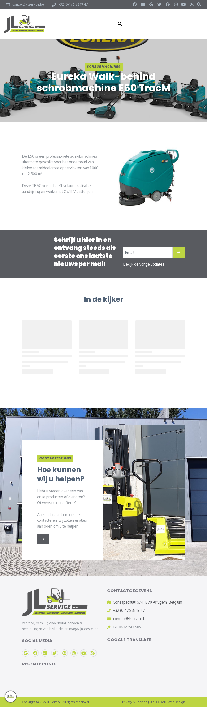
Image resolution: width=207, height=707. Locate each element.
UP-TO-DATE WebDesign (167, 702)
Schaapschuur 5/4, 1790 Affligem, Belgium (147, 602)
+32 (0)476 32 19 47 (129, 610)
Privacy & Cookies (134, 702)
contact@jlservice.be (130, 618)
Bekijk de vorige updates (143, 264)
